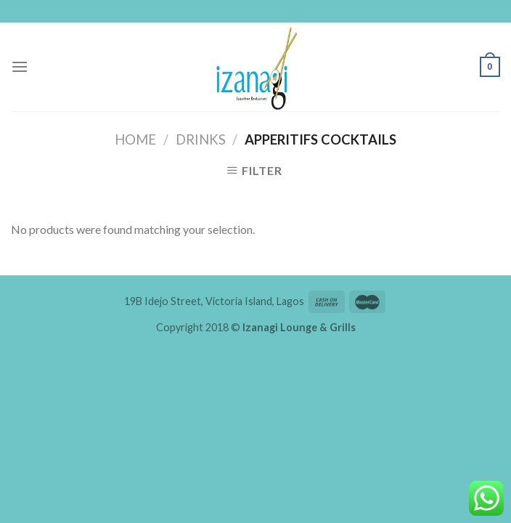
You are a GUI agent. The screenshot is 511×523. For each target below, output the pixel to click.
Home (135, 139)
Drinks (201, 139)
